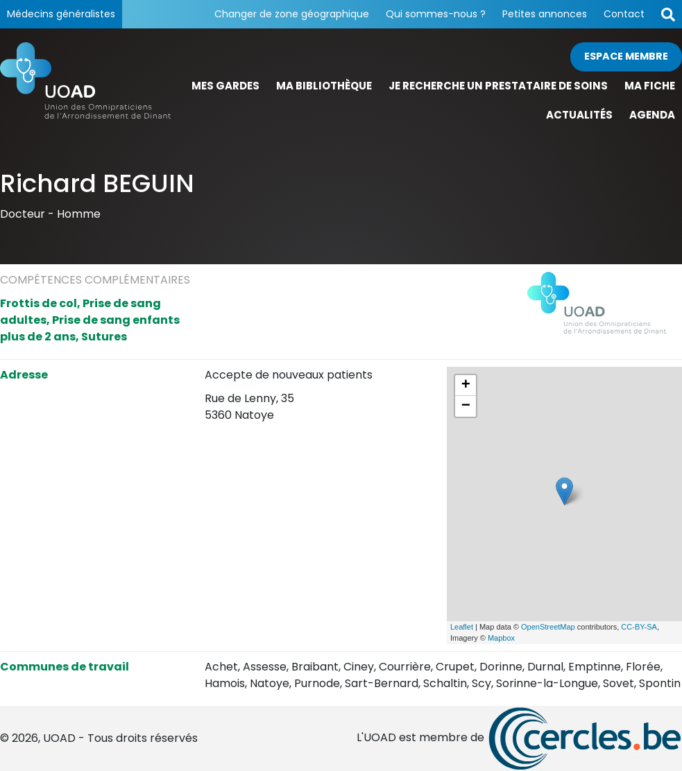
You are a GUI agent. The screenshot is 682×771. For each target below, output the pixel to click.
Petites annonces (544, 14)
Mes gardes (225, 85)
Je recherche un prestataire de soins (498, 85)
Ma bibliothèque (324, 85)
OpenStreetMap (548, 627)
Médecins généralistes (61, 14)
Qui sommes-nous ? (436, 14)
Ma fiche (649, 85)
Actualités (579, 114)
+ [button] (465, 385)
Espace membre (626, 56)
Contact (624, 14)
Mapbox (501, 638)
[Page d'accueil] (85, 86)
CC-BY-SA (639, 627)
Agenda (652, 114)
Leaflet (461, 627)
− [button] (465, 406)
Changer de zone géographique (291, 14)
